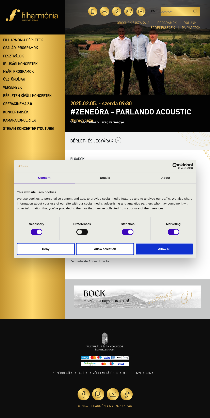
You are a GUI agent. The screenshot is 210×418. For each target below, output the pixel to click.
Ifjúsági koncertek (20, 63)
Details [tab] (105, 177)
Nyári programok (18, 71)
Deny (46, 249)
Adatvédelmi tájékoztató (105, 373)
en (153, 11)
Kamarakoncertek (19, 120)
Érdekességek (162, 27)
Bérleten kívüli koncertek (27, 95)
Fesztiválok (13, 56)
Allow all (164, 249)
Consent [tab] (44, 177)
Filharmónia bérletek (23, 40)
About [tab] (165, 177)
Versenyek (12, 87)
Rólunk (190, 22)
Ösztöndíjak (14, 79)
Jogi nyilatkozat (142, 373)
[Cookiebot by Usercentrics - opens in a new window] (175, 166)
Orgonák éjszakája (133, 22)
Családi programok (20, 47)
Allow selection (105, 249)
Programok (167, 22)
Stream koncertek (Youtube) (28, 128)
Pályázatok (191, 27)
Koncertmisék (15, 112)
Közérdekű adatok (67, 373)
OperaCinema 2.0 (17, 103)
